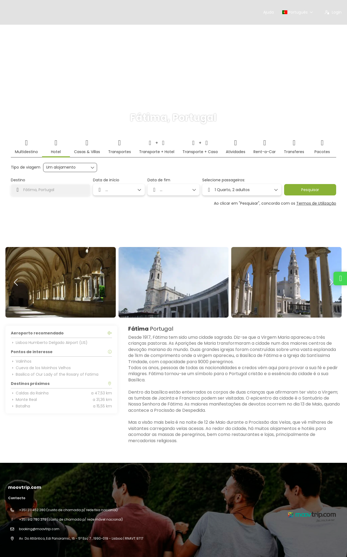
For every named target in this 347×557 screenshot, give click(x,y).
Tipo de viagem (25, 167)
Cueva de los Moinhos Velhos (41, 368)
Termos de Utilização (316, 203)
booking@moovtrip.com (39, 529)
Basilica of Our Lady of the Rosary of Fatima (54, 374)
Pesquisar (310, 189)
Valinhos (21, 361)
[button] (16, 282)
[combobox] (50, 189)
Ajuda (268, 12)
